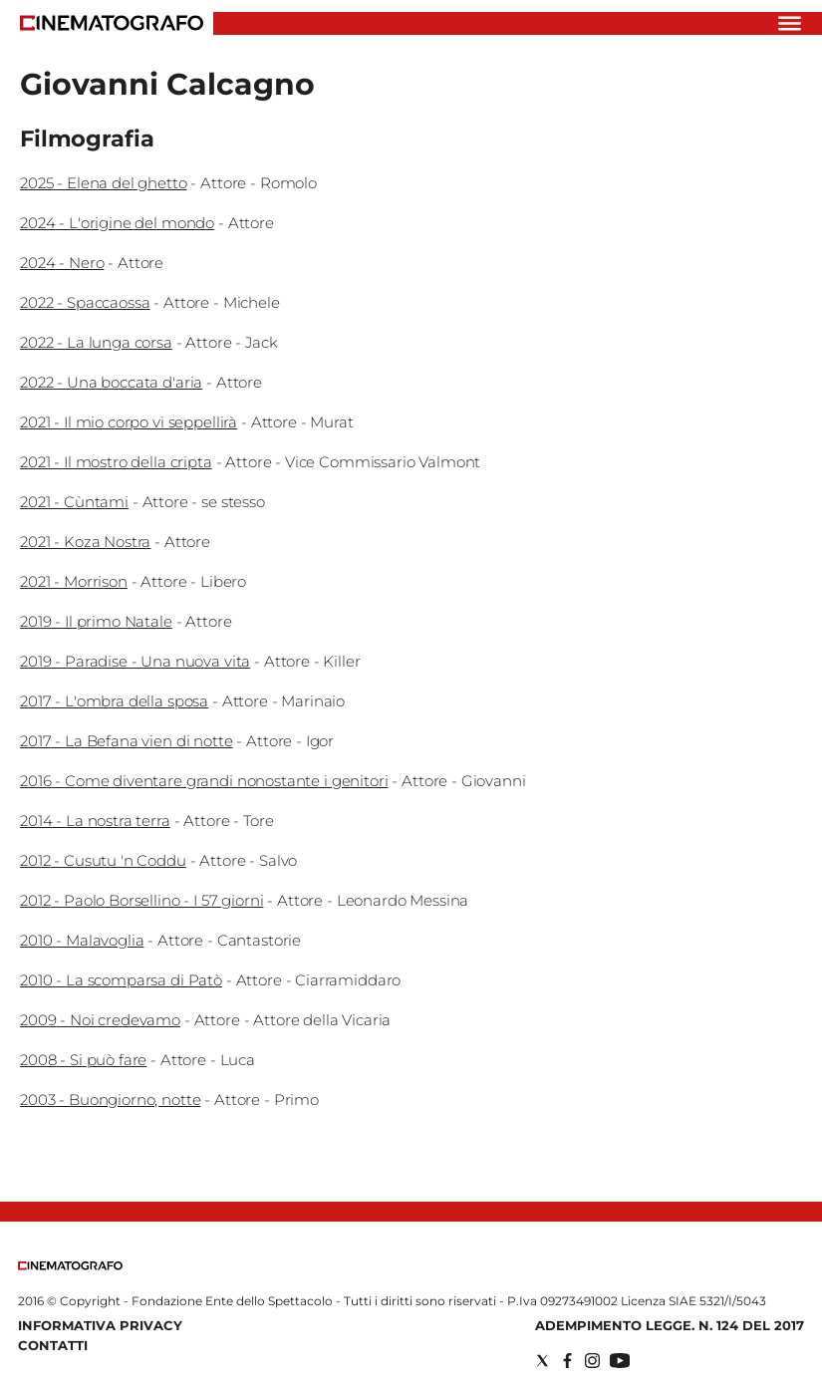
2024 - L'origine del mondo (117, 222)
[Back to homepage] (70, 1265)
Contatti (53, 1345)
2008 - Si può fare (83, 1059)
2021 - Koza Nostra (85, 541)
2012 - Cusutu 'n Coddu (103, 860)
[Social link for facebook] (567, 1360)
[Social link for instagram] (592, 1360)
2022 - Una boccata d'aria (111, 382)
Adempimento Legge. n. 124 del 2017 (669, 1325)
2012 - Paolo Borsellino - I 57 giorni (141, 900)
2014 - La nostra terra (95, 820)
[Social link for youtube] (620, 1360)
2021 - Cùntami (74, 501)
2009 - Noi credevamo (100, 1019)
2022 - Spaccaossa (84, 302)
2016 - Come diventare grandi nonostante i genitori (204, 780)
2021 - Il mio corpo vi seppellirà (128, 422)
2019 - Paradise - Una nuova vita (135, 661)
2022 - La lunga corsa (96, 342)
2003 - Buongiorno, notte (110, 1099)
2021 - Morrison (74, 581)
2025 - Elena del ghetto (103, 182)
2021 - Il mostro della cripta (116, 461)
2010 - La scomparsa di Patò (121, 979)
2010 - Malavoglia (81, 940)
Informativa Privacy (100, 1325)
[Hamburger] (789, 23)
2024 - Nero (62, 262)
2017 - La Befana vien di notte (126, 740)
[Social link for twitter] (542, 1360)
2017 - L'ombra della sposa (114, 700)
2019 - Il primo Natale (96, 621)
